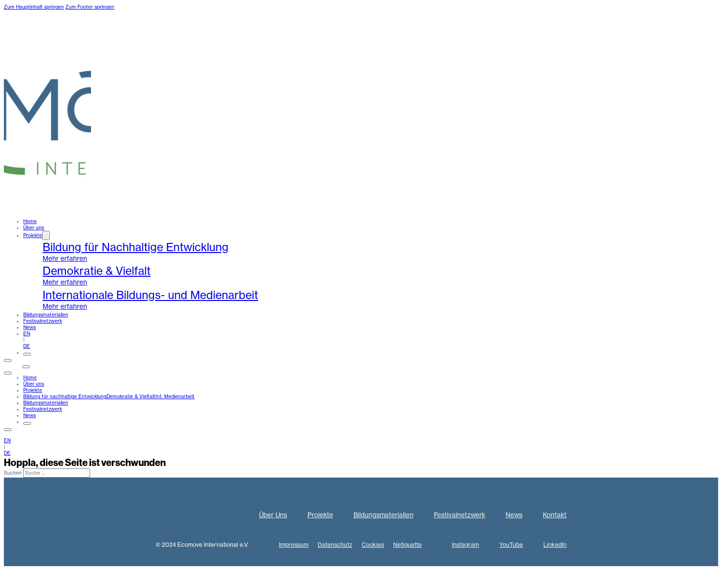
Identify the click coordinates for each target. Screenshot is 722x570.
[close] (8, 373)
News (29, 327)
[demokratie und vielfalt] (380, 275)
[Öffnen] (27, 354)
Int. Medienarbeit (175, 396)
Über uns (33, 384)
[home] (47, 215)
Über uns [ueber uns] (33, 228)
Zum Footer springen (89, 7)
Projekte (32, 235)
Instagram (465, 544)
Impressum (293, 544)
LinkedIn (555, 544)
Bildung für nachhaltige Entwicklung (65, 396)
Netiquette (407, 544)
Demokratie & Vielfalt (131, 396)
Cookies (373, 544)
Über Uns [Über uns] (273, 515)
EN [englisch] (26, 333)
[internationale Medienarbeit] (380, 300)
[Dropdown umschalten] (46, 235)
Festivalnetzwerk (42, 321)
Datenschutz (335, 544)
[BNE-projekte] (380, 252)
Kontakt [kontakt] (13, 365)
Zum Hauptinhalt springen (34, 7)
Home (30, 221)
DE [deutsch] (26, 346)
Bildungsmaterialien (45, 315)
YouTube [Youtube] (511, 544)
